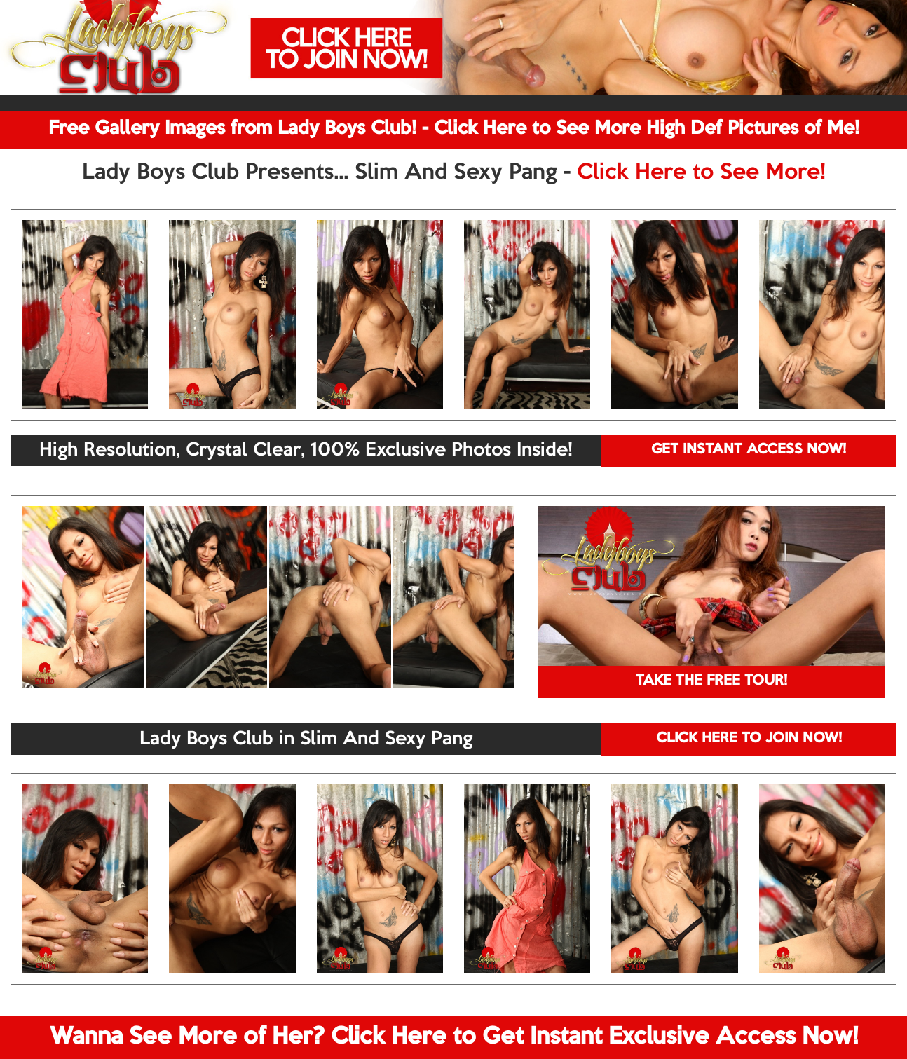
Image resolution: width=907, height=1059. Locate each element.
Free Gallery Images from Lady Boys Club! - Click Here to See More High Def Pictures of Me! (453, 129)
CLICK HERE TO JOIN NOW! (749, 738)
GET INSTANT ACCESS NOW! (748, 450)
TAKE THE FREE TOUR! (711, 681)
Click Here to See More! (701, 173)
